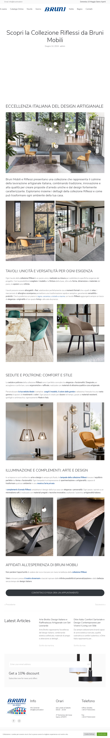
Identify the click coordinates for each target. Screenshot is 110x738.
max (84, 645)
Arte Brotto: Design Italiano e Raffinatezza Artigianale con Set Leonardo (55, 622)
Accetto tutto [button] (102, 734)
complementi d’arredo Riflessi (19, 489)
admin (62, 46)
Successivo (100, 604)
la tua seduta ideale (26, 391)
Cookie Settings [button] (89, 734)
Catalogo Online (16, 9)
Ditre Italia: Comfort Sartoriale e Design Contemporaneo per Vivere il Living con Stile (89, 622)
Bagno (79, 9)
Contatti (89, 9)
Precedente (10, 604)
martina (50, 645)
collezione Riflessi (79, 572)
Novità (29, 9)
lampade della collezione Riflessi (73, 477)
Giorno (38, 9)
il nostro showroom (32, 578)
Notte (71, 9)
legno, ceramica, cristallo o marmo (51, 296)
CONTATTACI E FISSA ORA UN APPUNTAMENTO (55, 592)
